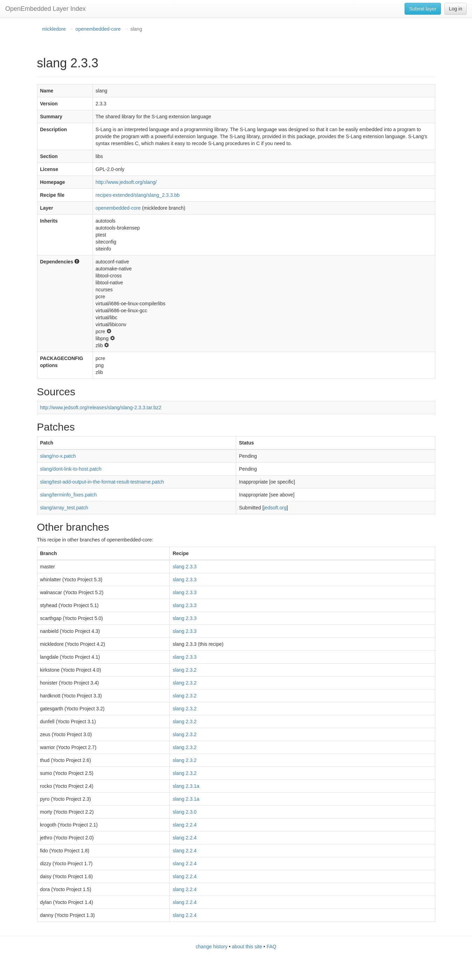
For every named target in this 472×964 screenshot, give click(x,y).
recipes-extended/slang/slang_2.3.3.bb (138, 195)
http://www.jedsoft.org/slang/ (126, 182)
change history (211, 946)
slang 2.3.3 (185, 566)
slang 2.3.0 (185, 812)
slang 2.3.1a (186, 786)
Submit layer (422, 9)
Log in (455, 9)
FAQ (271, 946)
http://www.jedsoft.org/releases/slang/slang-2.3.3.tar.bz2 (100, 407)
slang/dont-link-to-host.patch (71, 469)
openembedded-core (98, 29)
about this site (247, 946)
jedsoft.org (275, 507)
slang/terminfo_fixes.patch (68, 495)
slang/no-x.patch (58, 456)
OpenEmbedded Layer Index (45, 8)
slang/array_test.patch (64, 507)
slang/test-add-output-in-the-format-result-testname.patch (102, 482)
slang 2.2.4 (185, 825)
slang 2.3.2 (185, 670)
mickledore (54, 29)
